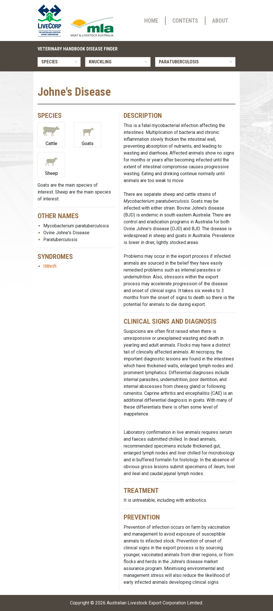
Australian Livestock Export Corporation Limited (154, 603)
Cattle (51, 134)
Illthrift (49, 266)
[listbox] (59, 62)
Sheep (51, 164)
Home (151, 20)
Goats (87, 134)
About (220, 20)
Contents (185, 20)
